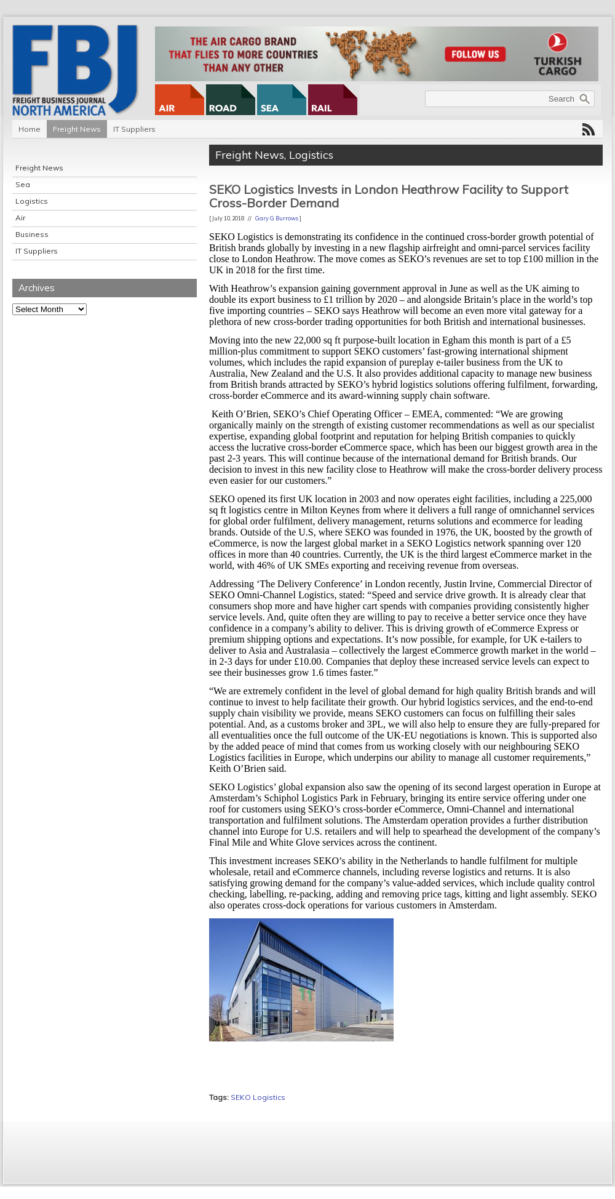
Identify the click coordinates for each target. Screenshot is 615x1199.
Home (29, 129)
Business (32, 234)
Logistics (31, 201)
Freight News (77, 129)
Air (20, 217)
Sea (22, 184)
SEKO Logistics (258, 1097)
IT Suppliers (134, 129)
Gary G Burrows (276, 218)
